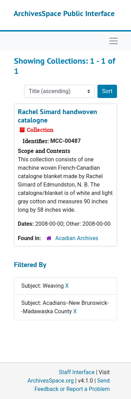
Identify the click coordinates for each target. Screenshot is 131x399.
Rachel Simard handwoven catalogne (57, 116)
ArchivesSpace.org (50, 380)
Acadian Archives (76, 238)
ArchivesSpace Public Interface (64, 13)
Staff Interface (77, 372)
